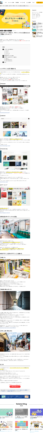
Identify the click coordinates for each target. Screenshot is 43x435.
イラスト (34, 15)
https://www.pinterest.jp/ (4, 114)
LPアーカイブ (7, 55)
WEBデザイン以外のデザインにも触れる (11, 58)
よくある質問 (28, 2)
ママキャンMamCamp (10, 392)
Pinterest (6, 51)
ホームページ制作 (11, 2)
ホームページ (35, 18)
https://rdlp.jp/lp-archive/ (5, 215)
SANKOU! (6, 52)
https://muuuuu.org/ (4, 184)
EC (33, 12)
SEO (39, 15)
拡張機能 (41, 12)
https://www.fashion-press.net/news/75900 (8, 330)
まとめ (5, 64)
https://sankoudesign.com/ (5, 147)
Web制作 (6, 5)
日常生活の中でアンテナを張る (9, 56)
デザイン (5, 30)
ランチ (39, 13)
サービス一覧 (22, 2)
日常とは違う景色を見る (9, 62)
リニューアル (35, 13)
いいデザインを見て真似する (9, 49)
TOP (6, 2)
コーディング (37, 12)
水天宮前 (34, 14)
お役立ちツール (10, 30)
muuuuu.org (7, 53)
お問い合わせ (39, 2)
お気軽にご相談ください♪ (15, 389)
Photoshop (38, 14)
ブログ (33, 2)
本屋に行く (6, 59)
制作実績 (17, 2)
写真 (37, 15)
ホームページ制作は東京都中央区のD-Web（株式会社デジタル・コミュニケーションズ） (1, 2)
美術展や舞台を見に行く (9, 61)
